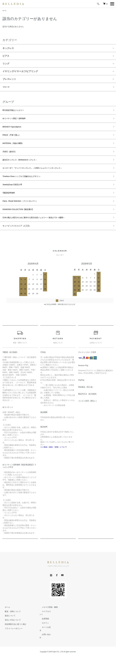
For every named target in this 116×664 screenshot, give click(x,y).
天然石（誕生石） (12, 157)
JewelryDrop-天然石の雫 (15, 193)
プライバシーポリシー (11, 642)
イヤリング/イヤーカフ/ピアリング (20, 72)
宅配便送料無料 (10, 202)
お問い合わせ (44, 645)
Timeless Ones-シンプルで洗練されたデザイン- (27, 184)
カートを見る (44, 640)
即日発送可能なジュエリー (16, 112)
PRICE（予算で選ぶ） (14, 139)
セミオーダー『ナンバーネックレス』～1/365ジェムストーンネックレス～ (41, 175)
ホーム (5, 11)
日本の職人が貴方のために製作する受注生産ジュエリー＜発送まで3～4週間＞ (42, 229)
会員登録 (43, 632)
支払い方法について (10, 633)
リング (6, 64)
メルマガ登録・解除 (47, 620)
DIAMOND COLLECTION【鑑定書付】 (22, 220)
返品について (8, 629)
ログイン (43, 636)
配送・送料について (10, 624)
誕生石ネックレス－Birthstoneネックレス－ (25, 166)
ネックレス (8, 48)
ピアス (6, 56)
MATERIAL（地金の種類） (16, 148)
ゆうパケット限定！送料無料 (17, 121)
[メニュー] (112, 4)
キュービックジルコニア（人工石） (21, 238)
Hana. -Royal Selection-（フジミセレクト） (25, 211)
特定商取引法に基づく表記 (13, 637)
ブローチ (7, 88)
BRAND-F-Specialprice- (15, 130)
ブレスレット (9, 79)
